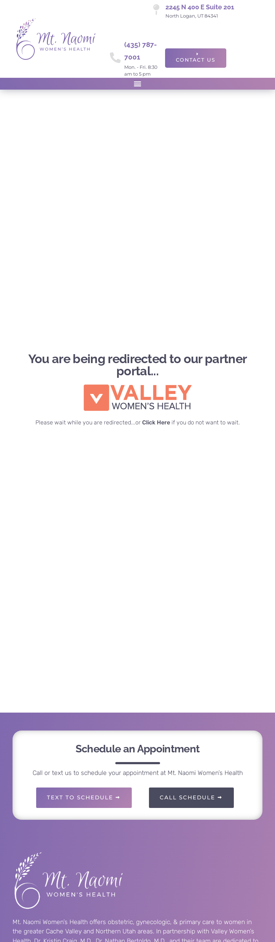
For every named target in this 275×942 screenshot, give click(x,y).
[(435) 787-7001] (115, 57)
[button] (138, 84)
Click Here (156, 422)
